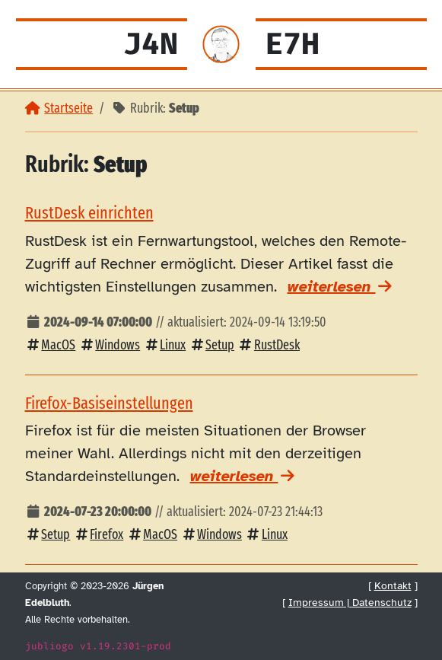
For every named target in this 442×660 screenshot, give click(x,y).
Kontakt (393, 585)
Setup (211, 345)
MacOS (50, 345)
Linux (164, 345)
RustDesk (268, 345)
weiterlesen (341, 286)
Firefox (98, 535)
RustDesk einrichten (89, 212)
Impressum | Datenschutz (350, 602)
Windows (109, 345)
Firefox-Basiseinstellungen (109, 403)
